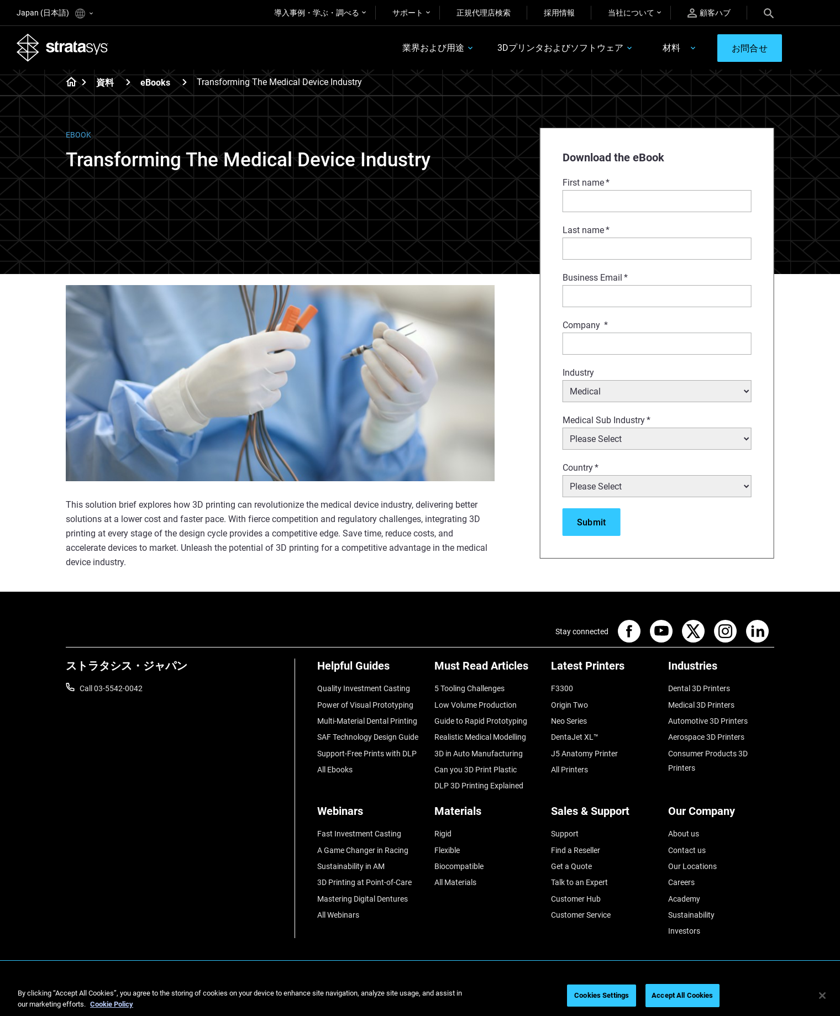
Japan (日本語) (55, 13)
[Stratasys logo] (62, 47)
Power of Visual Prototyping (365, 705)
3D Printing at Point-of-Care (364, 882)
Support (565, 833)
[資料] (128, 82)
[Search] (768, 12)
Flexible (447, 850)
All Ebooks (335, 769)
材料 (671, 48)
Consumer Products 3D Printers (708, 760)
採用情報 (559, 12)
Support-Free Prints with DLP (367, 753)
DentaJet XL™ (575, 737)
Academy (684, 898)
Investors (684, 930)
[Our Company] (721, 815)
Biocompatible (459, 866)
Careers (681, 882)
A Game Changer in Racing (362, 850)
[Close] (822, 995)
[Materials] (487, 815)
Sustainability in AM (351, 866)
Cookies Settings (601, 995)
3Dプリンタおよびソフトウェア (560, 48)
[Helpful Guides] (370, 670)
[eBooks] (184, 82)
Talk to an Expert (579, 882)
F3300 (562, 688)
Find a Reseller (575, 850)
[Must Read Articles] (487, 670)
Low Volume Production (475, 705)
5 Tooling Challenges (469, 688)
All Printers (569, 769)
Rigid (443, 833)
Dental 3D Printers (699, 688)
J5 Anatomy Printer (584, 753)
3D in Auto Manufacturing (478, 753)
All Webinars (338, 914)
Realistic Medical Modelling (480, 737)
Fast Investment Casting (359, 833)
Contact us (687, 850)
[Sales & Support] (604, 815)
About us (683, 833)
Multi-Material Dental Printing (367, 721)
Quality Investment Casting (363, 688)
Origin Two (569, 705)
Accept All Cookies (682, 995)
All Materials (455, 882)
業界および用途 (433, 48)
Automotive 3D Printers (708, 721)
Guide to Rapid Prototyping (480, 721)
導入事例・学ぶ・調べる (316, 12)
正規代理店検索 (483, 12)
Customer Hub (576, 898)
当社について (631, 12)
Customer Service (581, 914)
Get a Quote (571, 866)
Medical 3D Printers (701, 705)
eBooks (155, 82)
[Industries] (721, 670)
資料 (105, 82)
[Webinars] (370, 815)
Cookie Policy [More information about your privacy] (111, 1004)
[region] (420, 996)
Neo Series (569, 721)
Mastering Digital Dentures (362, 898)
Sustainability (691, 914)
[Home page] (68, 83)
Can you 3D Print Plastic (475, 769)
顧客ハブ (709, 13)
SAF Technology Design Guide (367, 737)
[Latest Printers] (604, 670)
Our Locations (692, 866)
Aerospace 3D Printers (706, 737)
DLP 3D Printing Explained (478, 785)
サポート (407, 12)
